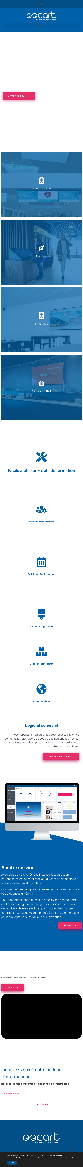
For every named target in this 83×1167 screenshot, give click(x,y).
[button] (41, 3)
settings (73, 1158)
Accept (11, 1163)
